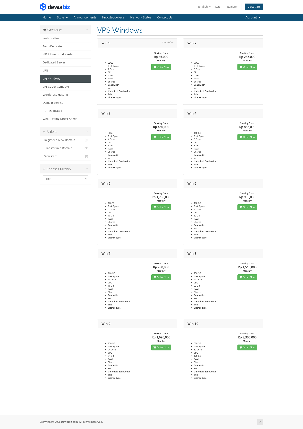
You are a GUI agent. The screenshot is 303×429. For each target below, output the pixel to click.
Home (47, 17)
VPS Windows (51, 78)
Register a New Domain (65, 140)
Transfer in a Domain (65, 148)
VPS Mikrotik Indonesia (58, 54)
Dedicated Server (54, 62)
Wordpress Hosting (55, 94)
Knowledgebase (113, 17)
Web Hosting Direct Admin (60, 119)
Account (253, 17)
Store (62, 17)
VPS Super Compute (56, 86)
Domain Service (53, 102)
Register (232, 6)
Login (218, 6)
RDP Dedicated (52, 111)
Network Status (140, 17)
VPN (45, 70)
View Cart (254, 7)
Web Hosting (51, 38)
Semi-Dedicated (53, 46)
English (204, 6)
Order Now (161, 67)
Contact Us (164, 17)
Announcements (85, 17)
